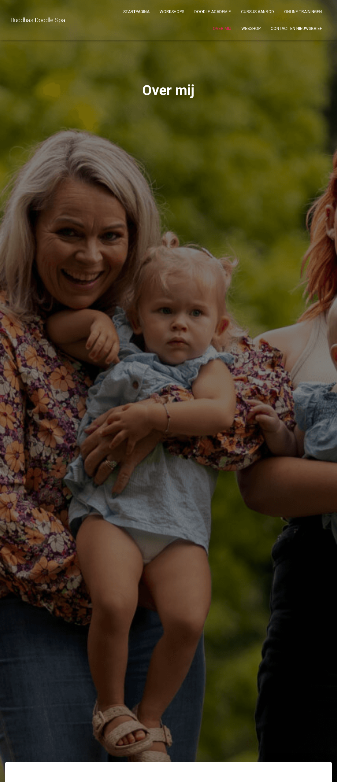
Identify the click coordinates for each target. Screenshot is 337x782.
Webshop (251, 28)
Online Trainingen (303, 11)
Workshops (172, 11)
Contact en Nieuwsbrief (296, 28)
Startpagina (136, 11)
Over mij (222, 28)
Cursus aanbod (257, 11)
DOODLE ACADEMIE (212, 11)
